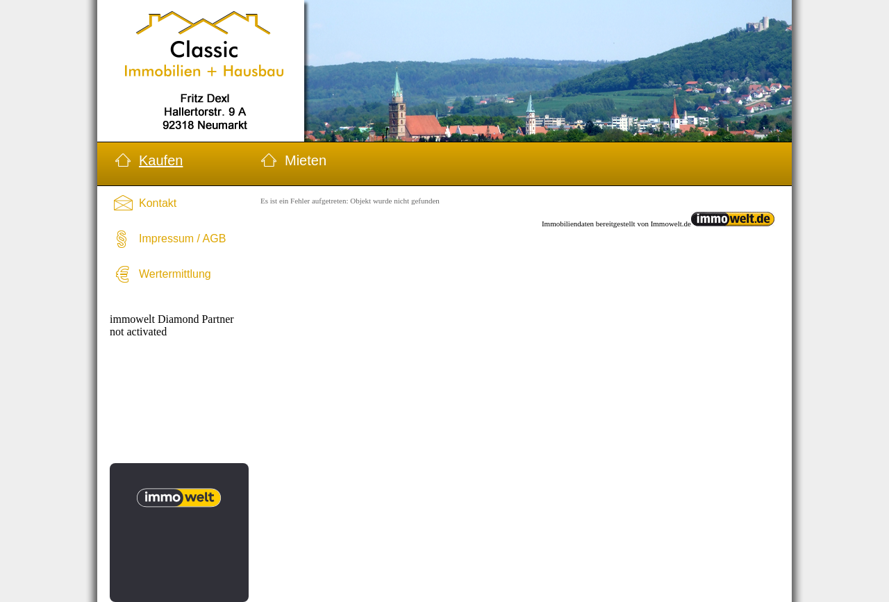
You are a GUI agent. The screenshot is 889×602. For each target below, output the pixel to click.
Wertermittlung (175, 274)
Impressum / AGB (182, 238)
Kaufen (161, 160)
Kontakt (157, 203)
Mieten (305, 160)
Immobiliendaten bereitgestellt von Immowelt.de (616, 223)
